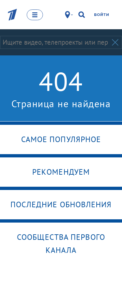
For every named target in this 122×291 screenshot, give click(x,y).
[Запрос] (55, 42)
